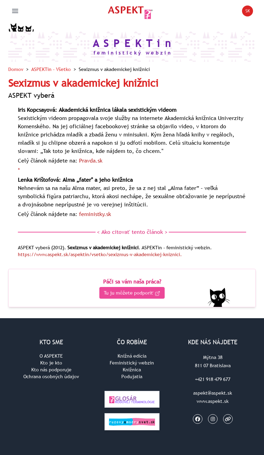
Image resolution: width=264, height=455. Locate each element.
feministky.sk (95, 214)
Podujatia (131, 376)
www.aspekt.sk (213, 401)
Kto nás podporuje (51, 370)
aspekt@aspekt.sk (212, 393)
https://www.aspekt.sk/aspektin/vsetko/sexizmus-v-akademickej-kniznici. (100, 254)
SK (249, 12)
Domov (15, 69)
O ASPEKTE (51, 356)
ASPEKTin (51, 69)
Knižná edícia (132, 356)
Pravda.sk (90, 160)
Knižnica (132, 370)
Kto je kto (51, 363)
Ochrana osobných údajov (51, 376)
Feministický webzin (132, 363)
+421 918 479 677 (212, 379)
